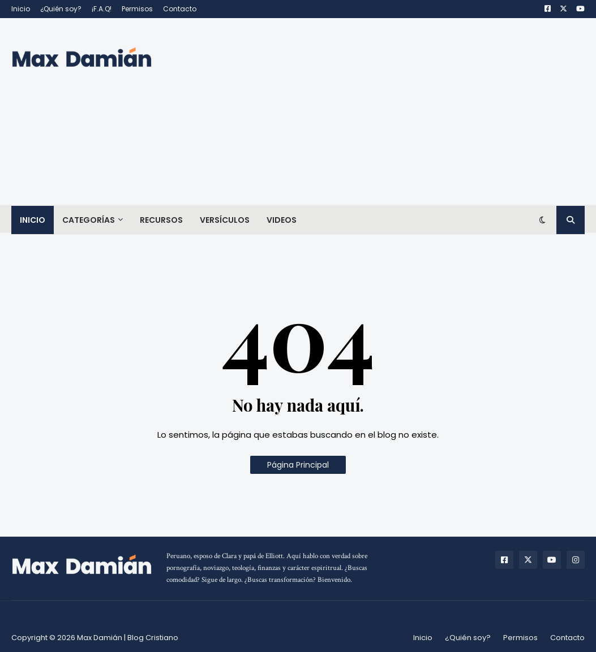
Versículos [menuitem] (225, 220)
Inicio (20, 9)
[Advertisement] (379, 111)
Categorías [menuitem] (88, 220)
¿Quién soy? (61, 9)
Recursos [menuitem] (161, 220)
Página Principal (298, 464)
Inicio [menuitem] (32, 220)
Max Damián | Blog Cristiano (127, 637)
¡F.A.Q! (102, 9)
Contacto (179, 9)
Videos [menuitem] (282, 220)
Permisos (137, 9)
